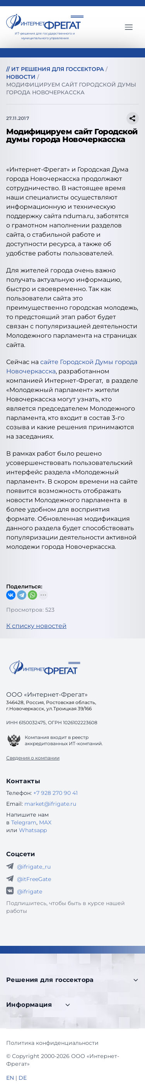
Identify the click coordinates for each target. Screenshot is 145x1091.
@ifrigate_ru (34, 866)
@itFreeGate (34, 879)
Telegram (23, 822)
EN (10, 1077)
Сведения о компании (33, 758)
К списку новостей (36, 626)
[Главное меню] (129, 27)
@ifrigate (29, 891)
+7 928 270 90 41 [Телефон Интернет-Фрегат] (55, 792)
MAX (45, 822)
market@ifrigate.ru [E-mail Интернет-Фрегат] (50, 803)
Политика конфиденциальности (52, 1042)
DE (23, 1077)
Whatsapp (33, 830)
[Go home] (45, 667)
